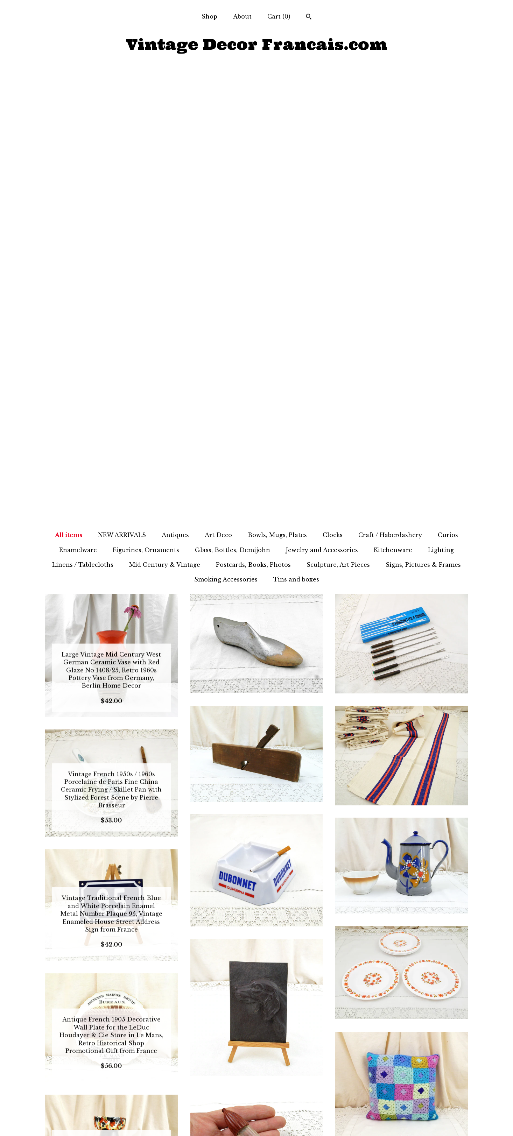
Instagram (256, 1110)
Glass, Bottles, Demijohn (232, 104)
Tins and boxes (296, 133)
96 (296, 1020)
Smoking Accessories (226, 133)
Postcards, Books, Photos (253, 118)
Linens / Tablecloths (82, 118)
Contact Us (111, 1121)
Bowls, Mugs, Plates (277, 89)
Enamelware (78, 104)
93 (259, 1020)
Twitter (256, 1098)
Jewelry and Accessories (322, 104)
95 (284, 1020)
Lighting (441, 104)
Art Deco (218, 89)
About (242, 16)
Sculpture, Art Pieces (338, 118)
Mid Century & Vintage (164, 118)
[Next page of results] (336, 1020)
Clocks (333, 89)
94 (272, 1020)
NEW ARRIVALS (122, 89)
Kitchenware (393, 104)
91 (235, 1020)
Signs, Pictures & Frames (423, 118)
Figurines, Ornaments (146, 104)
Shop (209, 16)
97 (308, 1020)
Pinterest (256, 1121)
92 (247, 1020)
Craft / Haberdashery (390, 89)
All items (68, 89)
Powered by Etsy (401, 1110)
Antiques (175, 89)
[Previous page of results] (178, 1020)
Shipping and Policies (111, 1110)
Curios (448, 89)
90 (223, 1020)
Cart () (278, 16)
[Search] (308, 17)
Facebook (256, 1087)
